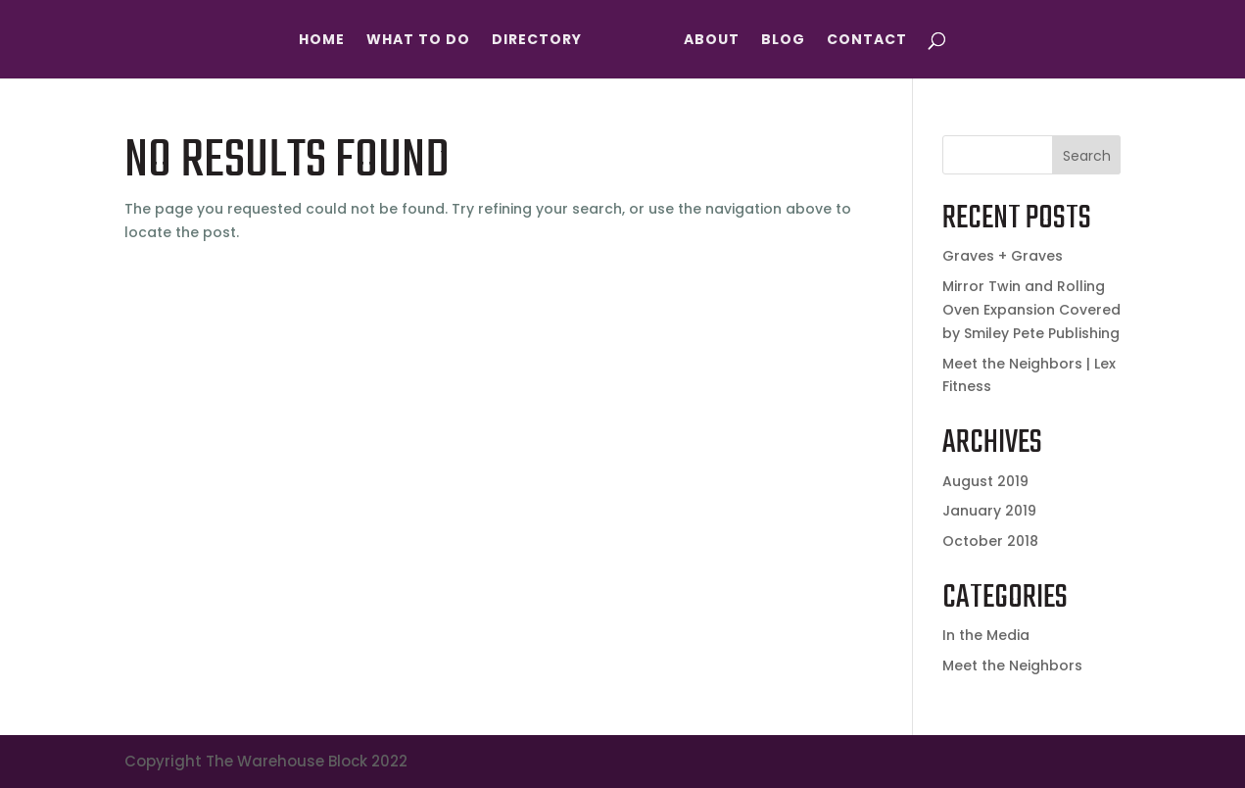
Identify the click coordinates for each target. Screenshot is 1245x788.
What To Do (418, 40)
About (712, 40)
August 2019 (985, 481)
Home (322, 40)
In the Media (986, 635)
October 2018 (990, 541)
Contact (867, 40)
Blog (783, 40)
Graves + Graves (1002, 256)
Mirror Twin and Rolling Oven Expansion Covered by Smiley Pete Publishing (1031, 309)
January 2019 (989, 510)
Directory (537, 40)
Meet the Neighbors (1012, 665)
